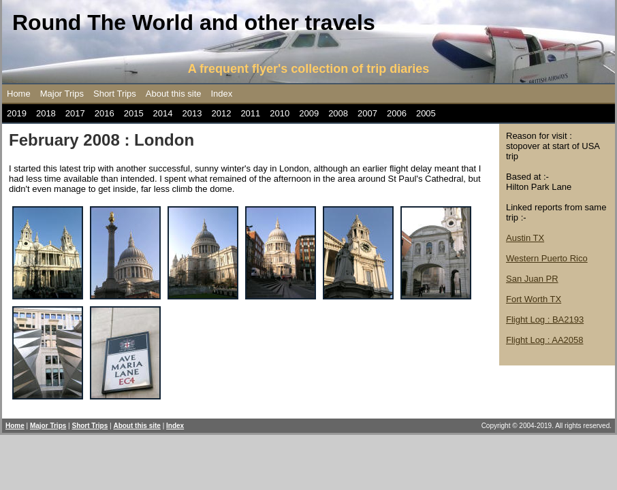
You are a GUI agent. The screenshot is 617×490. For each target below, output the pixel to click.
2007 (367, 113)
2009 (309, 113)
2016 (104, 113)
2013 (192, 113)
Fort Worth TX (533, 299)
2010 (279, 113)
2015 (134, 113)
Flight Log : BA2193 (545, 319)
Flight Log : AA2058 (544, 340)
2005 (426, 113)
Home (19, 93)
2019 (17, 113)
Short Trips (114, 93)
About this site (174, 93)
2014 (163, 113)
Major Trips (62, 93)
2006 (397, 113)
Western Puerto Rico (547, 258)
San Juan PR (532, 279)
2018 (46, 113)
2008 (338, 113)
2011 (250, 113)
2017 (75, 113)
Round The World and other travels (193, 22)
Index (222, 93)
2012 (221, 113)
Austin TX (525, 238)
